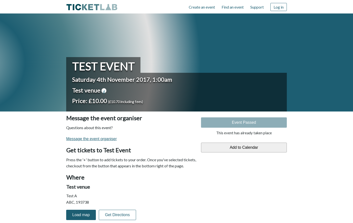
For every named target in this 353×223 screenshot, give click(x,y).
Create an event (202, 7)
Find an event (233, 7)
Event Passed (244, 122)
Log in (279, 7)
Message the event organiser (91, 139)
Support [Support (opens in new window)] (257, 7)
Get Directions (117, 215)
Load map (81, 215)
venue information (103, 90)
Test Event (103, 66)
